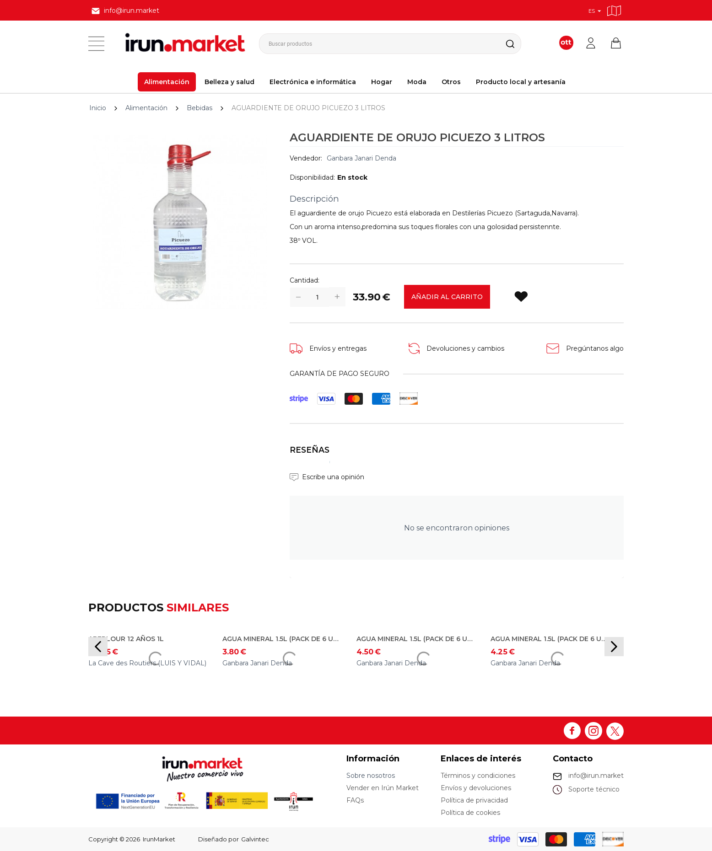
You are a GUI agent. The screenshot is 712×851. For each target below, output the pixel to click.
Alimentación (166, 82)
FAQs (355, 800)
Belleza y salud (229, 82)
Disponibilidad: (312, 177)
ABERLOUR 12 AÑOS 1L (126, 639)
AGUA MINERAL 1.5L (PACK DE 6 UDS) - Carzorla (551, 639)
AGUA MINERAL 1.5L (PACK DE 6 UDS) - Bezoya (416, 639)
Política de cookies (470, 812)
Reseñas (309, 450)
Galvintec (255, 839)
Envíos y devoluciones (476, 788)
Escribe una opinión (333, 477)
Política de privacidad (474, 800)
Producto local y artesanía (521, 82)
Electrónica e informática (313, 82)
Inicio (97, 108)
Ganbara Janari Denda (361, 158)
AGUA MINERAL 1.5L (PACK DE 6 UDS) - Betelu (282, 639)
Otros (451, 82)
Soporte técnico (594, 789)
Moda (416, 82)
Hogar (381, 82)
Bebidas (199, 108)
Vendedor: (306, 158)
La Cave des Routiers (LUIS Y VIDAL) (147, 663)
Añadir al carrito (447, 297)
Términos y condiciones (478, 775)
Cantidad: (304, 280)
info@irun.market (596, 775)
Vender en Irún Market (382, 788)
